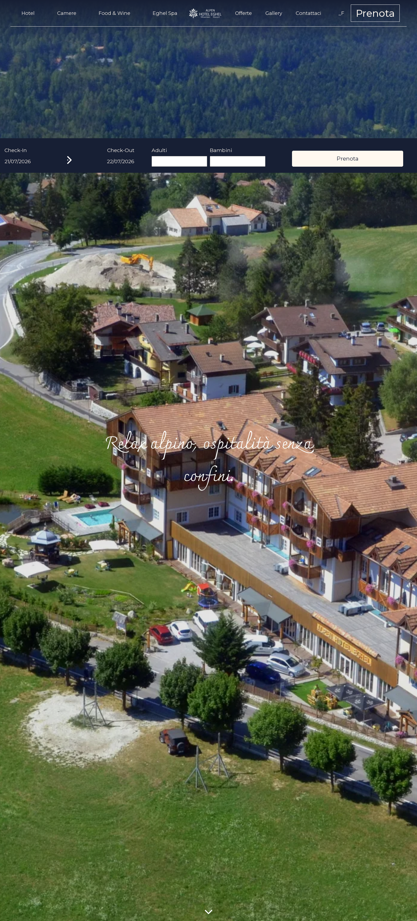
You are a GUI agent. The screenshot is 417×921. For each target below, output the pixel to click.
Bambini (221, 150)
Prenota (375, 13)
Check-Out (120, 150)
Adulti (159, 150)
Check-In (16, 150)
